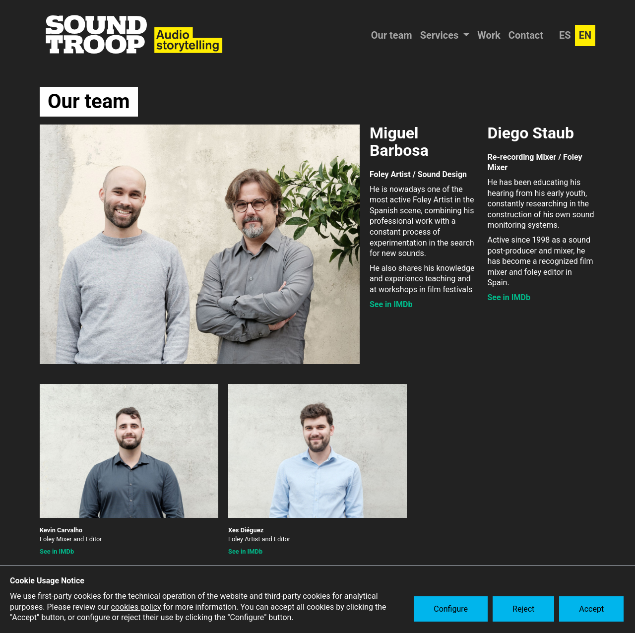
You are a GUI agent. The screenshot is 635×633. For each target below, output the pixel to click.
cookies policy (136, 607)
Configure (452, 610)
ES (565, 35)
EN (585, 35)
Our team (391, 35)
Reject (525, 610)
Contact (525, 35)
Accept (592, 610)
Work (489, 35)
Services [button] (440, 35)
